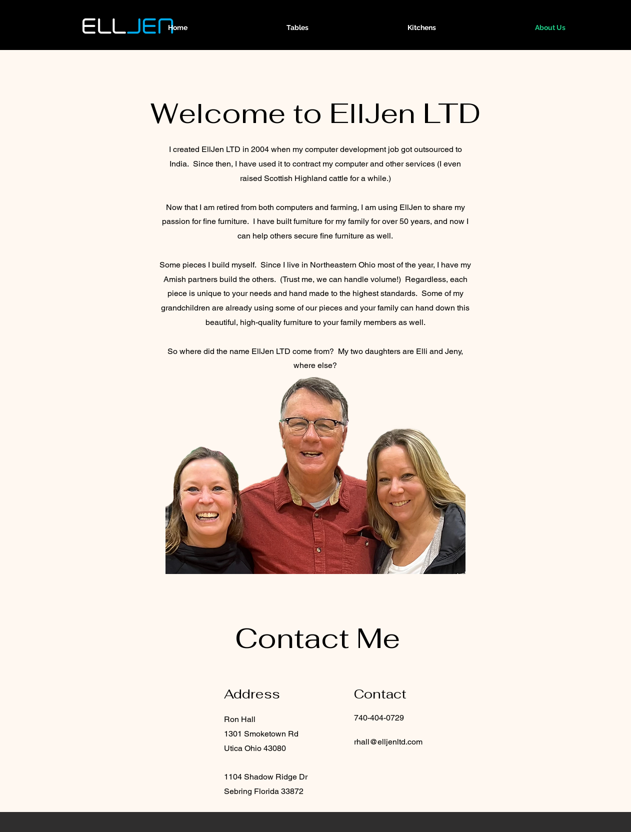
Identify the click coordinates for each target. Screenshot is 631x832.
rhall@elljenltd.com (388, 741)
